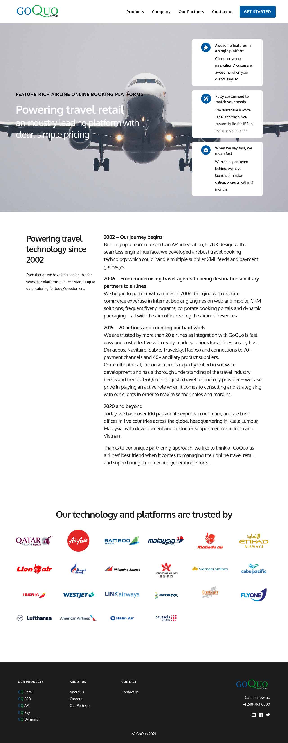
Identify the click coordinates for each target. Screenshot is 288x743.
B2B (24, 698)
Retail (26, 692)
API (24, 705)
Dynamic (28, 719)
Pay (24, 712)
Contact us (130, 692)
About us (77, 692)
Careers (76, 698)
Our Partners (80, 705)
